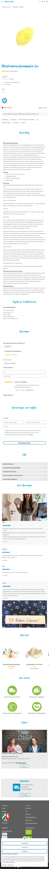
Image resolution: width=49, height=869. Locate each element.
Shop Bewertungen (6, 122)
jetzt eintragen (24, 796)
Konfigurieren (25, 847)
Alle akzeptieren (24, 843)
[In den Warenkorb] (3, 12)
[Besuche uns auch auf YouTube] (18, 867)
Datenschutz (10, 864)
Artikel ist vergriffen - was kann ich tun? (13, 475)
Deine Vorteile (16, 122)
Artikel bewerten (7, 346)
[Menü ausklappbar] (1, 1)
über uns (24, 767)
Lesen (31, 434)
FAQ (37, 119)
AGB (26, 811)
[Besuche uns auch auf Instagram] (20, 867)
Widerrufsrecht (29, 820)
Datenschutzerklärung (10, 862)
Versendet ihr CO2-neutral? (9, 471)
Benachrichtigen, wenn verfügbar (27, 119)
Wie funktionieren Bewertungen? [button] (10, 363)
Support (23, 122)
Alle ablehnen (25, 851)
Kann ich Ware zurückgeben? (10, 479)
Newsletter (4, 811)
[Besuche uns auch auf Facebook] (15, 867)
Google (6, 560)
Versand (11, 78)
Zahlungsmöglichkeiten (7, 831)
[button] (40, 1)
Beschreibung (5, 119)
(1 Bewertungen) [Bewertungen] (9, 71)
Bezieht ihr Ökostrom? (8, 464)
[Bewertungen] (11, 666)
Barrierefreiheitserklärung (31, 823)
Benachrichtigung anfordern (24, 443)
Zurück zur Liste (6, 7)
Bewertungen (13, 119)
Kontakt (3, 808)
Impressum (4, 864)
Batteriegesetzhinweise (31, 817)
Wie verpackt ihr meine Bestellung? (11, 468)
